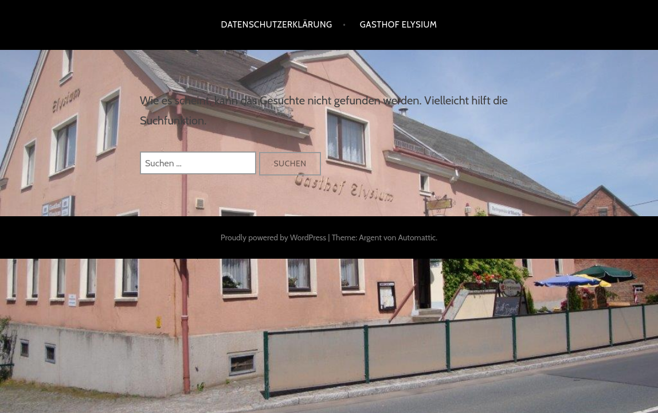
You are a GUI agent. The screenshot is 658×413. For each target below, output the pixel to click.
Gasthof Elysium (398, 25)
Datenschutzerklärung (276, 25)
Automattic (417, 237)
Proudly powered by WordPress (273, 237)
